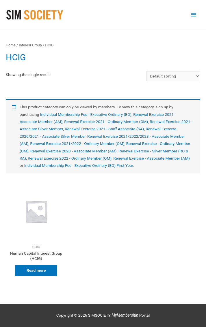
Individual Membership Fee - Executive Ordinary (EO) (85, 114)
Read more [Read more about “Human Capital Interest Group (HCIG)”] (36, 270)
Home (11, 45)
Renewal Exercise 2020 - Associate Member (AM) (73, 151)
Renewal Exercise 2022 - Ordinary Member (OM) (70, 158)
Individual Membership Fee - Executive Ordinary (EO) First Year (78, 165)
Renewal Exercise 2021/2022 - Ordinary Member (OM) (77, 143)
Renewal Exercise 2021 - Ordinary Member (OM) (106, 121)
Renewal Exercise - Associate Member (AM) (151, 158)
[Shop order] (173, 76)
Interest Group (30, 45)
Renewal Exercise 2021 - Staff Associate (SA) (104, 128)
